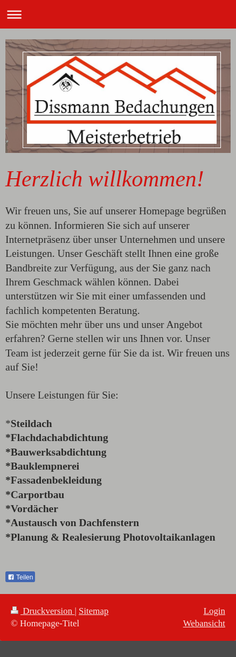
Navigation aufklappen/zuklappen (118, 14)
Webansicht (204, 623)
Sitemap (93, 611)
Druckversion (42, 611)
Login (214, 611)
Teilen (20, 577)
